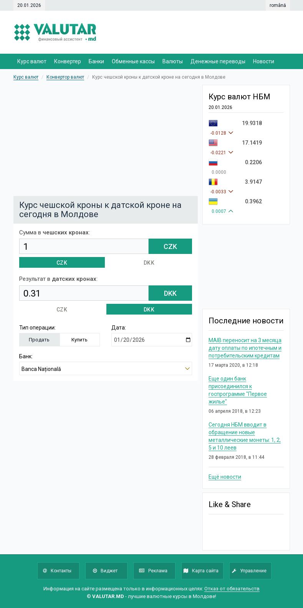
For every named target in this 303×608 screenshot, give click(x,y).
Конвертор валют (65, 77)
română (278, 5)
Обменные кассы (133, 61)
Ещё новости (225, 477)
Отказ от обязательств (232, 589)
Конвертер (67, 61)
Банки (96, 61)
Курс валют (31, 61)
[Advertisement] (151, 138)
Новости (263, 61)
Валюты (172, 61)
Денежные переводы (217, 61)
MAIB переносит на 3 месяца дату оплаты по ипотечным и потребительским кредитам (245, 348)
